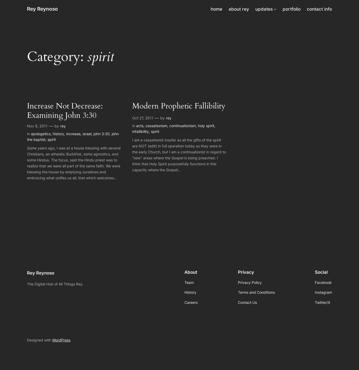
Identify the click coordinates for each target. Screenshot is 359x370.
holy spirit (206, 126)
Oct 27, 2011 (142, 118)
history (58, 134)
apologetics (41, 134)
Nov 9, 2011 (37, 126)
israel (87, 134)
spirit (52, 139)
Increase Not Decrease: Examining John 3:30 (65, 111)
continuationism (182, 126)
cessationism (156, 126)
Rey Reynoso (42, 9)
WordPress (61, 340)
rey (63, 126)
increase (73, 134)
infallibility (140, 131)
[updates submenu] (275, 9)
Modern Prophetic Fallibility (178, 106)
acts (139, 126)
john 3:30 (102, 134)
